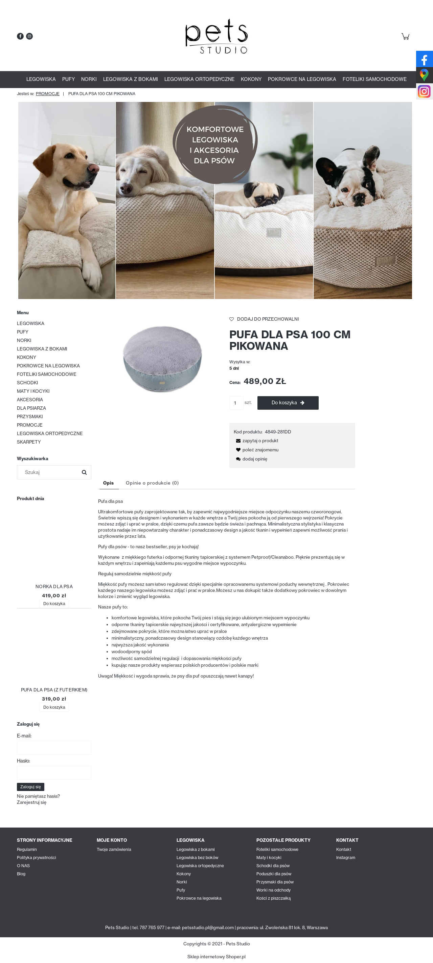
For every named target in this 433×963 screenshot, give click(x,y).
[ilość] (236, 403)
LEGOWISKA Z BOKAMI (42, 348)
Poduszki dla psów (273, 873)
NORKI (24, 340)
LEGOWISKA (30, 323)
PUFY (22, 332)
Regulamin (27, 849)
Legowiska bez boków (197, 857)
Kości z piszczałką (273, 898)
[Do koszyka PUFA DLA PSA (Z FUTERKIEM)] (54, 707)
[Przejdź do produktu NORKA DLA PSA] (54, 547)
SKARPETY (29, 442)
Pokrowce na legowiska (199, 898)
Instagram (345, 857)
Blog (21, 873)
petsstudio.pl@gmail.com (208, 927)
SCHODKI (27, 382)
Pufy (181, 890)
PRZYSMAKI (30, 416)
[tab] (109, 483)
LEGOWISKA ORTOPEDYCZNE (50, 433)
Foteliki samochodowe (277, 849)
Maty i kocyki (268, 857)
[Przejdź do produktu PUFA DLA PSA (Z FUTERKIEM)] (54, 650)
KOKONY (26, 357)
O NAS (23, 865)
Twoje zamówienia (114, 849)
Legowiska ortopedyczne (200, 865)
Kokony (184, 873)
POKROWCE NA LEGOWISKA (48, 365)
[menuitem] (41, 79)
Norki (182, 881)
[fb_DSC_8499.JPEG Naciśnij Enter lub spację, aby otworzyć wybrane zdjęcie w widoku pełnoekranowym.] (161, 357)
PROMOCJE (30, 425)
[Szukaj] (84, 472)
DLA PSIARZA (31, 408)
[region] (216, 200)
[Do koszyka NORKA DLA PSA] (54, 603)
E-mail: (24, 736)
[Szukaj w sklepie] (49, 472)
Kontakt (343, 849)
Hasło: (23, 761)
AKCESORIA (30, 399)
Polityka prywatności (36, 857)
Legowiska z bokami (196, 849)
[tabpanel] (226, 588)
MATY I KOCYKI (33, 391)
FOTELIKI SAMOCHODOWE (46, 374)
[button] (256, 440)
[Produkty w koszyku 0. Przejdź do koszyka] (406, 40)
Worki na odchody (273, 890)
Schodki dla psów (273, 865)
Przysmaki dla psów (275, 881)
